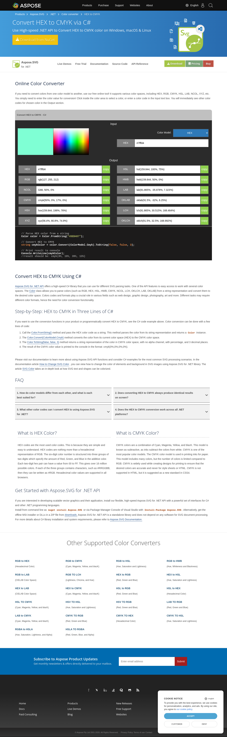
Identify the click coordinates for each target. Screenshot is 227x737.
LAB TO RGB (174, 602)
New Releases (124, 703)
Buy (208, 63)
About (149, 5)
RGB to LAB (22, 574)
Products (87, 5)
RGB (27, 179)
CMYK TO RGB (74, 615)
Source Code (120, 63)
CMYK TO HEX (124, 615)
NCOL (27, 189)
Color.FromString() (41, 332)
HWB (126, 179)
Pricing (192, 63)
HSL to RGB (123, 588)
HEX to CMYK (74, 588)
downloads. (71, 514)
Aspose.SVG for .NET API (29, 286)
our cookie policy (184, 709)
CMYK (27, 200)
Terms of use (139, 732)
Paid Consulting (28, 714)
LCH (125, 210)
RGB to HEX (22, 561)
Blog (70, 714)
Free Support (123, 709)
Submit (181, 661)
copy (106, 169)
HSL (125, 169)
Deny (204, 724)
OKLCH (125, 220)
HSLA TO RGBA (75, 629)
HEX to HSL (174, 574)
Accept (190, 716)
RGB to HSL (123, 561)
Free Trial (80, 63)
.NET (53, 14)
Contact (148, 732)
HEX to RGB (123, 574)
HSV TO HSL (73, 602)
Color (32, 290)
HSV (27, 210)
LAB (125, 189)
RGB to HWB (174, 561)
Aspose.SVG (37, 14)
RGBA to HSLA (24, 629)
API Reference (139, 63)
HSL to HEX (174, 588)
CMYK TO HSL (175, 615)
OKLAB (126, 200)
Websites (135, 5)
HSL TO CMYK (23, 602)
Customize (176, 724)
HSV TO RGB (124, 602)
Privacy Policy (127, 732)
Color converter (70, 14)
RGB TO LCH (73, 574)
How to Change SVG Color (54, 364)
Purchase (103, 5)
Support (119, 5)
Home (22, 703)
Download (172, 63)
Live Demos (64, 63)
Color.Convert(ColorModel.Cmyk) (45, 337)
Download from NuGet (39, 40)
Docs (22, 709)
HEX (125, 142)
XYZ (27, 220)
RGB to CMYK (74, 561)
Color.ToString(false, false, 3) (43, 342)
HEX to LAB (22, 588)
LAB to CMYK (23, 615)
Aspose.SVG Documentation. (126, 519)
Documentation (99, 63)
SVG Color (28, 368)
